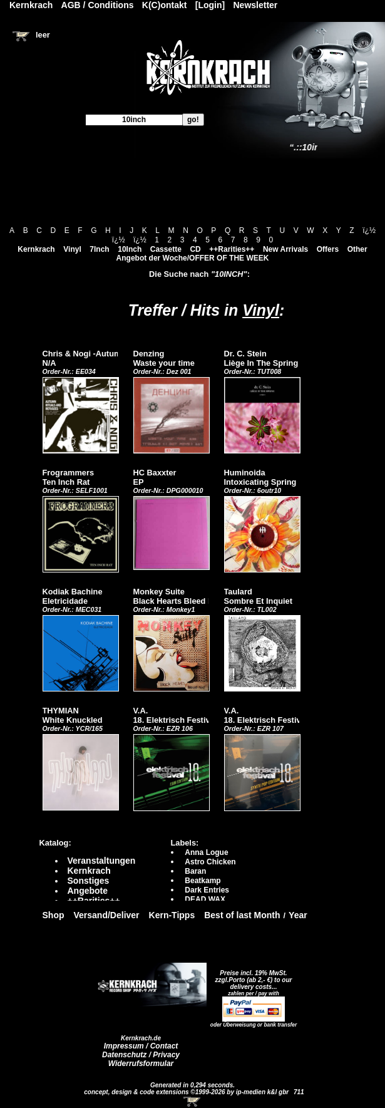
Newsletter (256, 5)
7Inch (99, 249)
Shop (53, 915)
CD (195, 249)
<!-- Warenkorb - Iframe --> (192, 1101)
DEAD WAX (205, 899)
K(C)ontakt (164, 5)
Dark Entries (207, 890)
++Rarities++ (231, 249)
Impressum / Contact (141, 1046)
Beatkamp (202, 880)
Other (357, 249)
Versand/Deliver (107, 915)
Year (298, 915)
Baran (195, 871)
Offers (328, 249)
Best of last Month (242, 915)
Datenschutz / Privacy (141, 1054)
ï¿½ (369, 230)
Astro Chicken (210, 861)
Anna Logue (206, 852)
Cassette (166, 249)
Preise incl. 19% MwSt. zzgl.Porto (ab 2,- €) (251, 976)
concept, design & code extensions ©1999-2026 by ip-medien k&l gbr (187, 1092)
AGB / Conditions (97, 5)
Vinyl (72, 249)
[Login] (210, 5)
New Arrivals (285, 249)
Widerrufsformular (141, 1063)
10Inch (129, 249)
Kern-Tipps (172, 915)
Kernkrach (36, 249)
